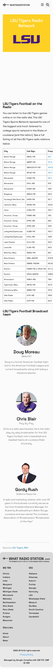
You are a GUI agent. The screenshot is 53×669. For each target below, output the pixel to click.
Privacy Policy (26, 654)
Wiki (26, 547)
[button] (42, 5)
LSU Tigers (17, 547)
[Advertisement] (26, 74)
